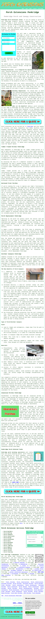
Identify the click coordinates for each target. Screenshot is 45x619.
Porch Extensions (31, 585)
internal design (18, 65)
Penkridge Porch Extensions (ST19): (12, 19)
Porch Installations (25, 588)
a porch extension (18, 23)
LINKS (26, 8)
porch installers (13, 136)
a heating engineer (19, 562)
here (21, 523)
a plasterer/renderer (24, 567)
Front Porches (10, 582)
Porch (3, 126)
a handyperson (23, 564)
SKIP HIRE (41, 572)
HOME (23, 8)
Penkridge (30, 126)
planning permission (12, 71)
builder (39, 33)
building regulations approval (31, 95)
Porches (36, 588)
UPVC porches (10, 457)
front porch (29, 189)
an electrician (36, 570)
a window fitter (39, 568)
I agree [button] (27, 612)
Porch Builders (38, 590)
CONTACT (35, 8)
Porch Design (23, 586)
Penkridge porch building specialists (13, 452)
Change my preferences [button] (30, 614)
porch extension (39, 106)
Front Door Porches (16, 593)
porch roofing (28, 468)
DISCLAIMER (40, 8)
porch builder (17, 86)
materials (10, 58)
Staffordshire (5, 479)
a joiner (23, 565)
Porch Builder (39, 583)
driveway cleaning (16, 570)
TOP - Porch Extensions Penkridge (11, 595)
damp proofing (5, 575)
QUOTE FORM (15, 482)
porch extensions (25, 139)
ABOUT (30, 8)
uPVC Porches (27, 593)
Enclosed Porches (6, 583)
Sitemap (2, 607)
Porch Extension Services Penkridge (17, 528)
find (6, 499)
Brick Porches (17, 583)
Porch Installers (17, 585)
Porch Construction (23, 582)
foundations (4, 564)
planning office (30, 85)
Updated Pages (19, 607)
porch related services (25, 477)
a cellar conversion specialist (18, 572)
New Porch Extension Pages (10, 607)
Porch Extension (12, 586)
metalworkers (20, 568)
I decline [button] (32, 612)
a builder (31, 573)
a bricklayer (14, 573)
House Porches (5, 593)
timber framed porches (25, 156)
